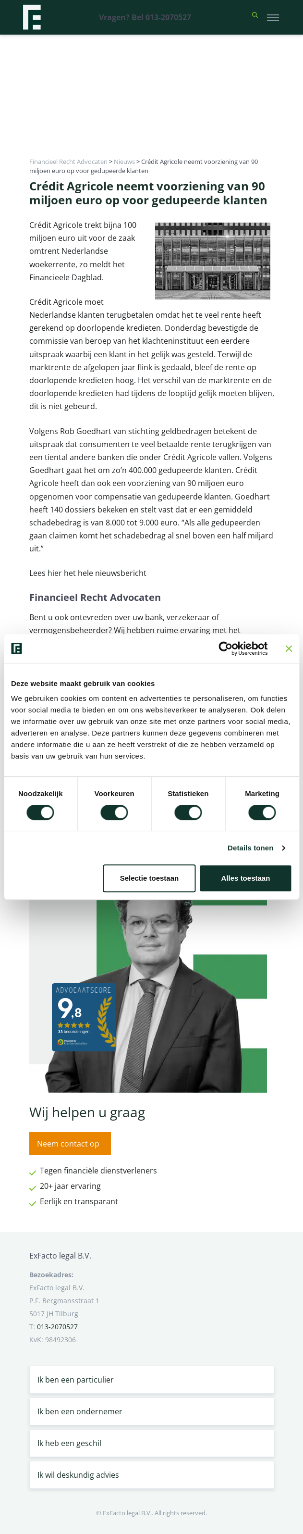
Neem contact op (68, 1143)
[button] (255, 17)
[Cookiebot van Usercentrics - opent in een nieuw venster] (225, 648)
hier (56, 573)
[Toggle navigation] (273, 17)
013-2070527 (57, 1326)
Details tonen (250, 848)
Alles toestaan (245, 878)
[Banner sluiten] (288, 648)
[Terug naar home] (31, 17)
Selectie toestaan (149, 878)
